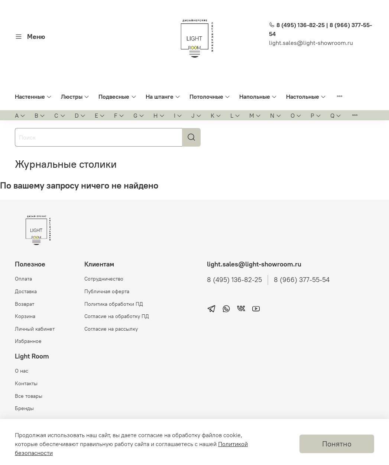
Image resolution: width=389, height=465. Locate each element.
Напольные (258, 96)
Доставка (26, 291)
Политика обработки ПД (113, 304)
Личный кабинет (35, 328)
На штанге (163, 96)
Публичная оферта (106, 291)
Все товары (28, 396)
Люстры (75, 96)
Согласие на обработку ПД (116, 316)
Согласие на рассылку (111, 328)
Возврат (24, 304)
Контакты (26, 383)
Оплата (23, 278)
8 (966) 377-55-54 (302, 280)
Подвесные (117, 96)
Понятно (336, 443)
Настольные (306, 96)
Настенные (33, 96)
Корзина (25, 316)
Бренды (24, 408)
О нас (21, 370)
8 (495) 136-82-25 (234, 280)
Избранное (28, 341)
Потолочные (209, 96)
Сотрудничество (103, 278)
